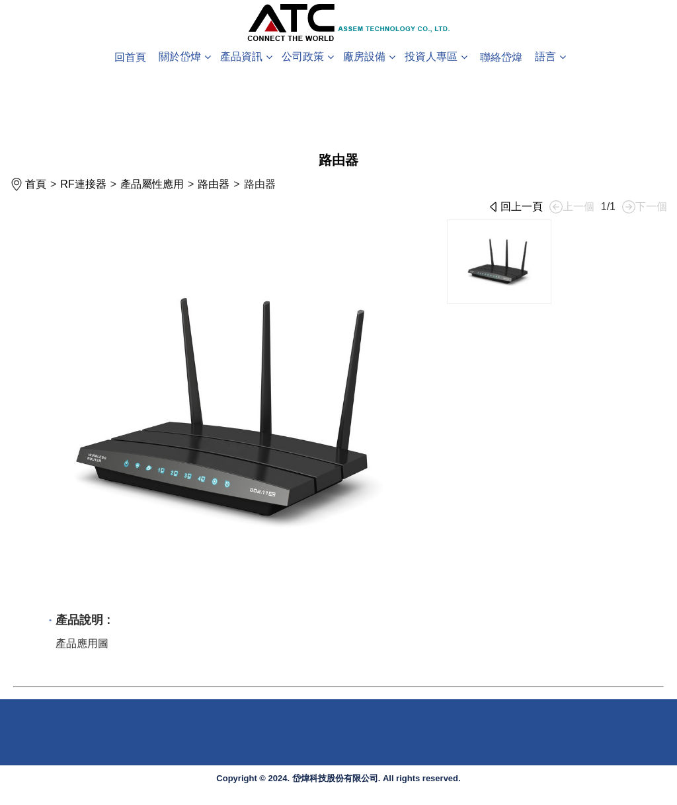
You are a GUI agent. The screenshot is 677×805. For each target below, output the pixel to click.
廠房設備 (364, 56)
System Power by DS (641, 800)
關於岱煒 (180, 56)
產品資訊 (241, 56)
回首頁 (130, 57)
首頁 (35, 184)
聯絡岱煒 (501, 57)
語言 (545, 56)
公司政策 (303, 56)
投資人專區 (431, 56)
